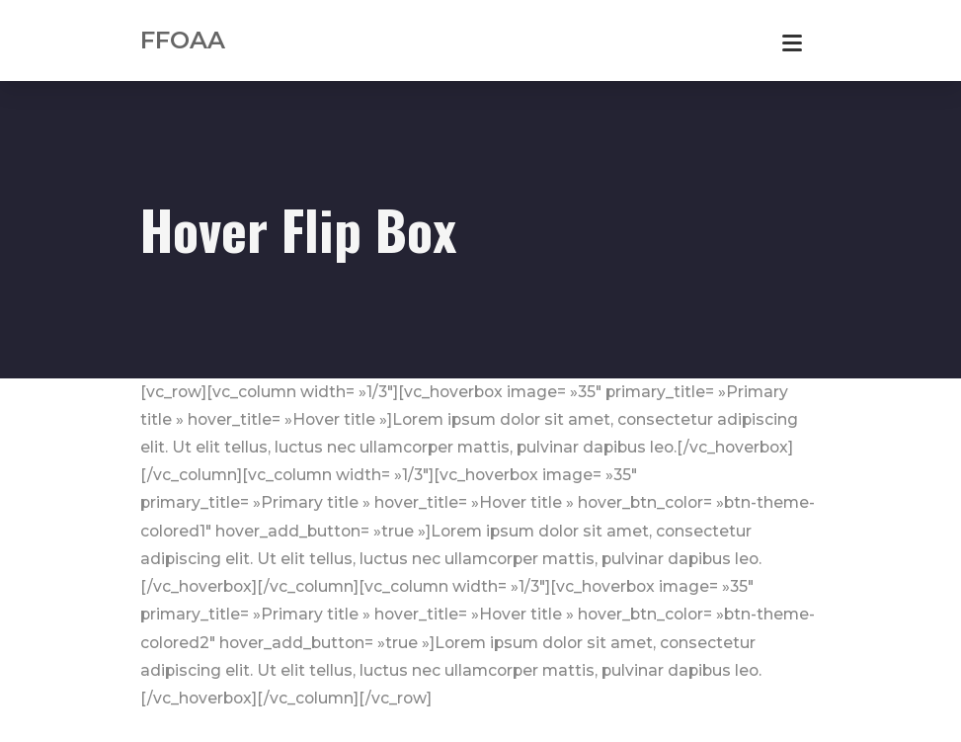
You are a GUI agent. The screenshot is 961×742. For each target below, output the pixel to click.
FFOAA (182, 40)
